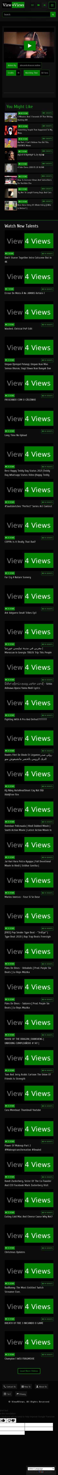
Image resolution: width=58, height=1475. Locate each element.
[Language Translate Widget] (41, 1468)
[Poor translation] (11, 1420)
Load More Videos (29, 1371)
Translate (45, 1472)
